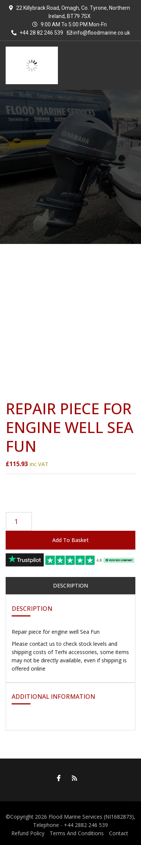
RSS (72, 778)
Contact (118, 833)
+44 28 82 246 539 (37, 33)
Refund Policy (27, 833)
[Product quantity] (19, 521)
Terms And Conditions (77, 833)
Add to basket (70, 540)
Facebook (57, 778)
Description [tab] (70, 585)
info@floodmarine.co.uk (101, 33)
